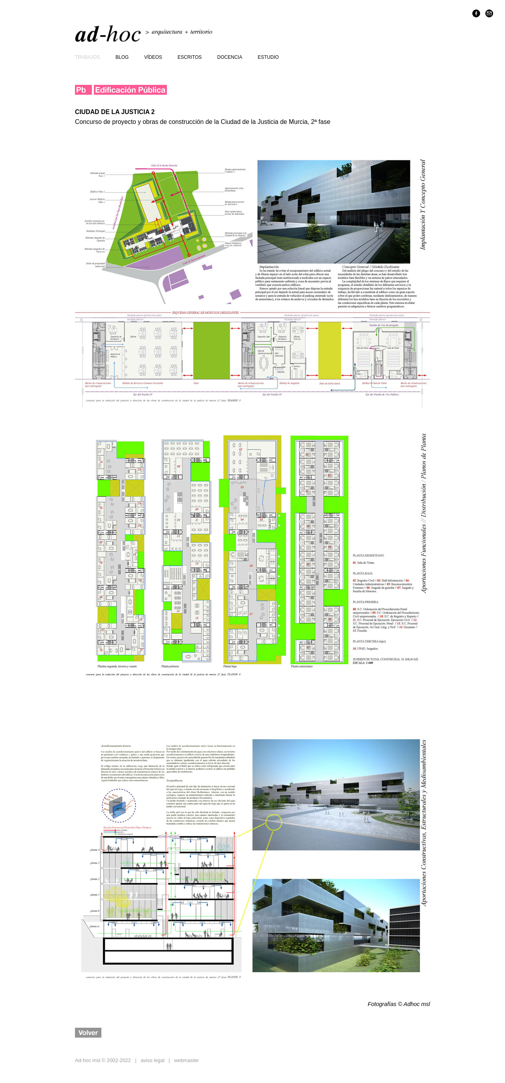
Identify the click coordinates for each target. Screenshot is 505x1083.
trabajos (87, 57)
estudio (268, 57)
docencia (229, 57)
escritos (190, 57)
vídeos (153, 57)
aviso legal (152, 1060)
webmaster (186, 1060)
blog (122, 57)
